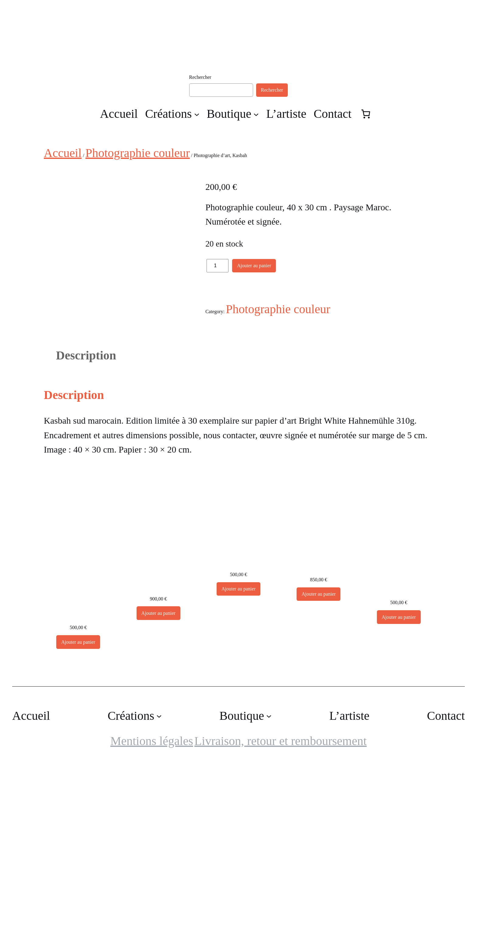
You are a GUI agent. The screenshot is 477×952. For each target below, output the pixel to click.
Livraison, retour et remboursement (280, 930)
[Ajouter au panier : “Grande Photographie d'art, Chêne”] (238, 778)
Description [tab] (86, 544)
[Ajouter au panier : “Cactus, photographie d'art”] (78, 831)
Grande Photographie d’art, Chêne (238, 746)
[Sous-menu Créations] (197, 114)
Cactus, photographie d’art (78, 799)
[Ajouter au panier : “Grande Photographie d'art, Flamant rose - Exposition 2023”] (318, 783)
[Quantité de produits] (217, 266)
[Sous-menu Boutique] (256, 114)
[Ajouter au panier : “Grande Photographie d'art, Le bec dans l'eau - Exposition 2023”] (399, 806)
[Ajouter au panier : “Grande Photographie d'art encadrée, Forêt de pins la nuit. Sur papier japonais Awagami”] (158, 802)
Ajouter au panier (254, 265)
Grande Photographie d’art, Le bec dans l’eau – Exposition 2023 (398, 769)
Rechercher (200, 77)
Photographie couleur (137, 153)
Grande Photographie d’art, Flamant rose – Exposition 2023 (318, 746)
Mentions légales (151, 930)
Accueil (63, 153)
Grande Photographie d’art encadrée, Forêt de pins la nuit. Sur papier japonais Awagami (158, 756)
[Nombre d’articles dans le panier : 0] (365, 114)
